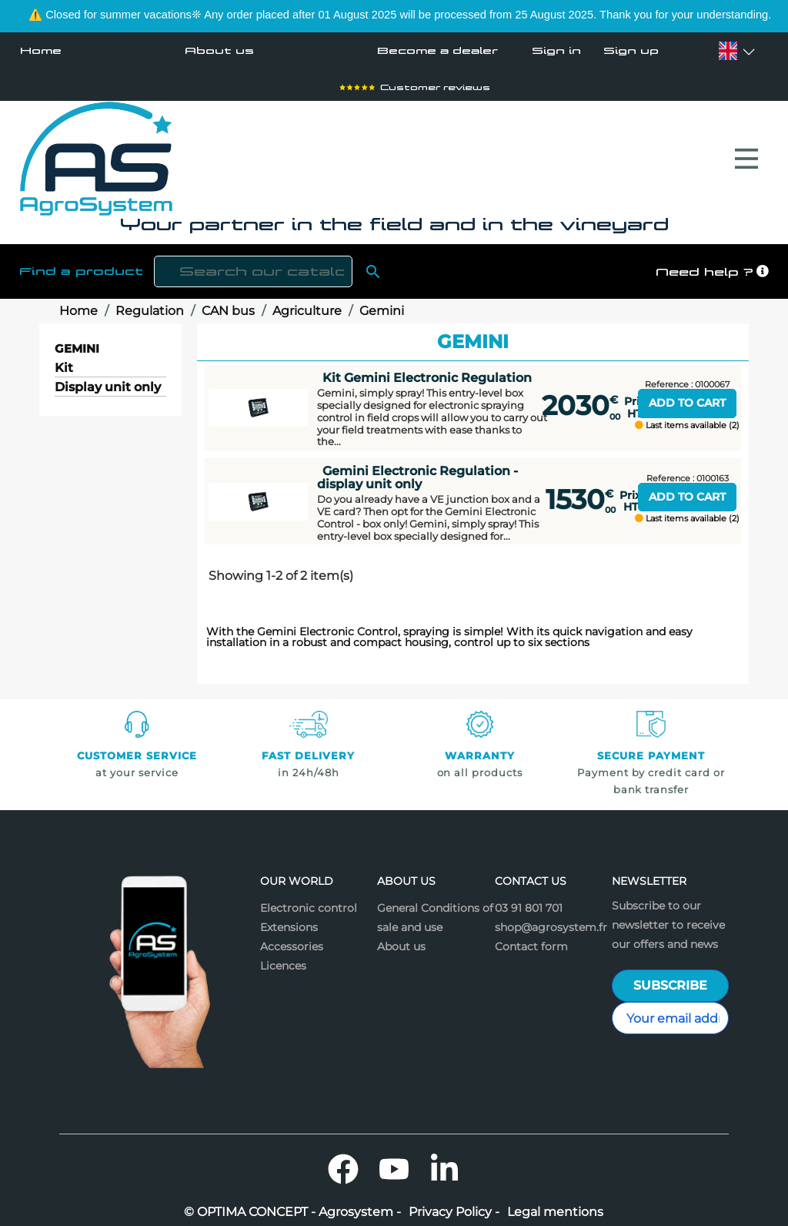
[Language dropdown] (728, 51)
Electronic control (308, 900)
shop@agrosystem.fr (551, 919)
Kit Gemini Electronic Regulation (427, 369)
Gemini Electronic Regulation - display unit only (417, 469)
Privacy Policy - (454, 1204)
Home (41, 50)
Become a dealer (437, 50)
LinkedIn (444, 1161)
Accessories (291, 939)
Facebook (343, 1161)
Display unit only (108, 380)
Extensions (289, 919)
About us (219, 50)
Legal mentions (555, 1204)
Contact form (531, 939)
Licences (283, 958)
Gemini (77, 340)
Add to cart (687, 395)
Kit (64, 360)
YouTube (394, 1161)
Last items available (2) (687, 418)
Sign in (556, 50)
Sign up (631, 50)
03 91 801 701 (529, 900)
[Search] (253, 264)
